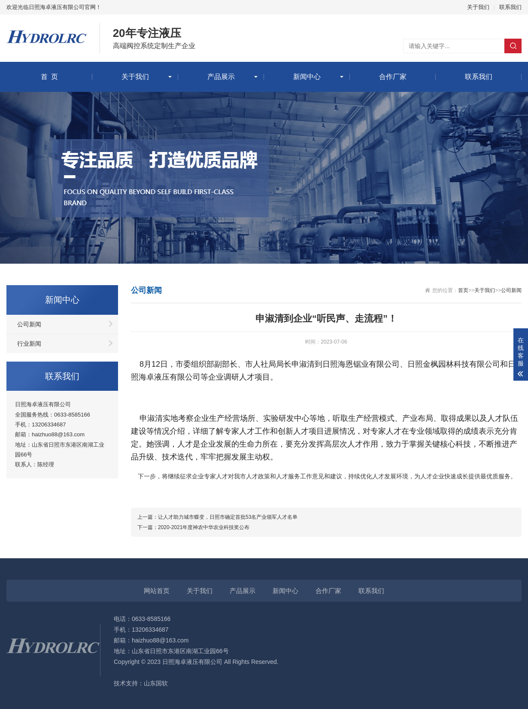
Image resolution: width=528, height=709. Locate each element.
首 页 (49, 76)
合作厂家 (393, 76)
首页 (463, 290)
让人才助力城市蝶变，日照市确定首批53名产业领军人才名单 (227, 517)
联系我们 (510, 7)
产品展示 (221, 76)
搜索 (513, 46)
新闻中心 (307, 76)
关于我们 (478, 7)
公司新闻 (29, 324)
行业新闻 (29, 343)
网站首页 (157, 590)
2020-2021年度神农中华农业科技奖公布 (203, 527)
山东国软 (156, 683)
